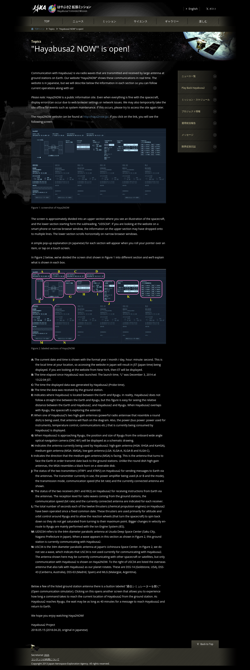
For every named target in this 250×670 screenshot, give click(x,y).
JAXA (46, 655)
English (193, 9)
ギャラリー (172, 21)
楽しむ (203, 21)
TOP (46, 21)
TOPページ (39, 29)
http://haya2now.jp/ (95, 116)
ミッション (109, 21)
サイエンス (140, 21)
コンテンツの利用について (45, 659)
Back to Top (206, 644)
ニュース (78, 21)
